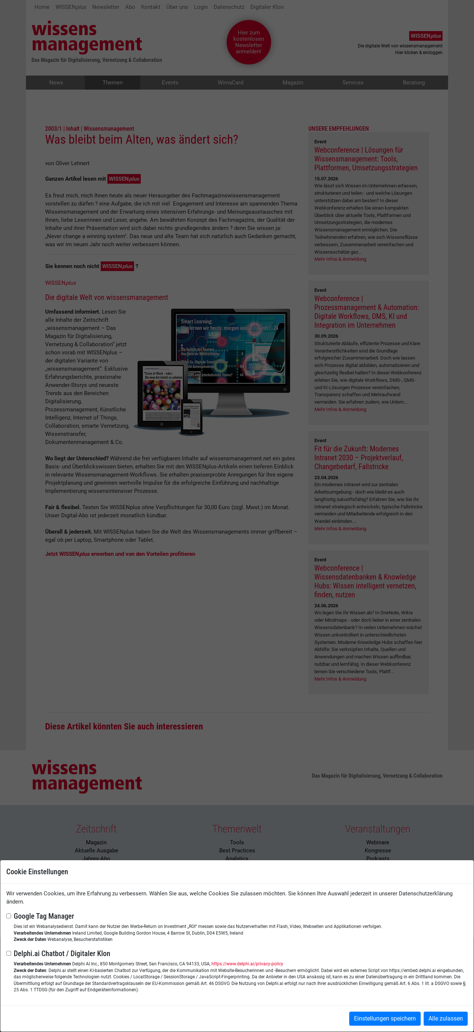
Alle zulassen (445, 1018)
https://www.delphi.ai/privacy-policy (247, 963)
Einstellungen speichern (385, 1018)
